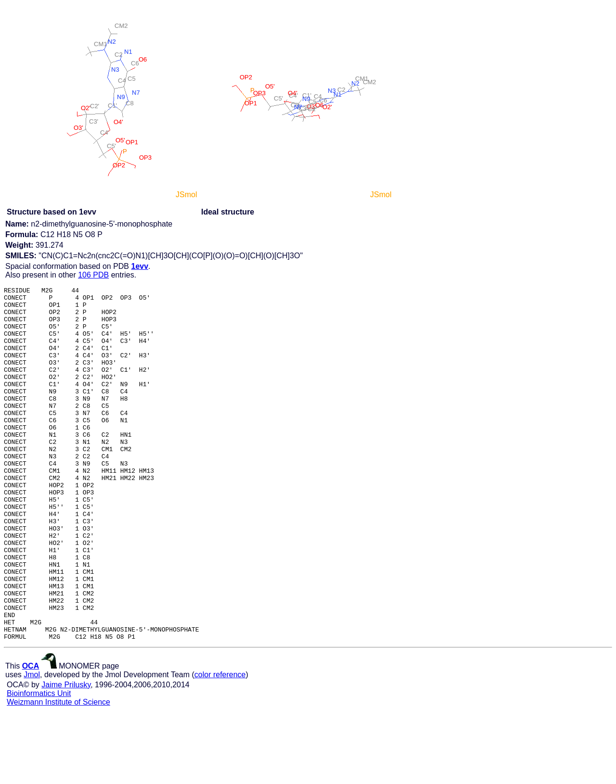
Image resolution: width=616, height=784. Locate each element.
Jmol (32, 745)
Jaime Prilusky (65, 755)
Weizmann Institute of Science (58, 773)
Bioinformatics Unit (39, 764)
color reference (220, 745)
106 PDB (93, 275)
